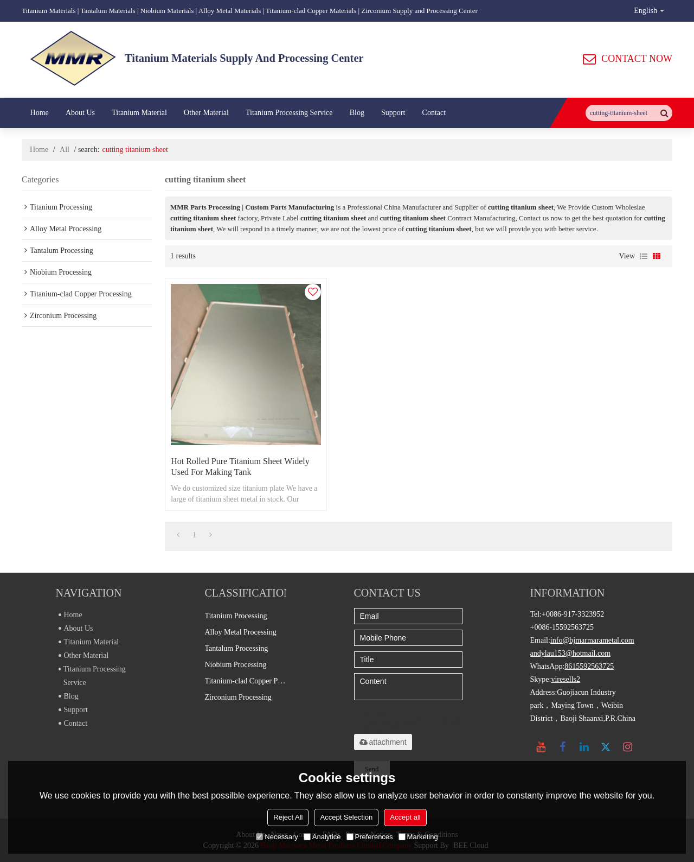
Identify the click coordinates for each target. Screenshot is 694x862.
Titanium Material (139, 113)
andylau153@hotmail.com (570, 653)
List (643, 256)
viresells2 (565, 679)
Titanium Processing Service (289, 113)
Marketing (418, 837)
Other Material (206, 113)
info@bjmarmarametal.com (592, 640)
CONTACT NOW (636, 58)
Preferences (369, 837)
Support (393, 113)
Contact (434, 113)
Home (39, 113)
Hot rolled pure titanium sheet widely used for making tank (240, 467)
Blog (357, 113)
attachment (383, 742)
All (64, 149)
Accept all (405, 817)
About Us (80, 113)
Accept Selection (346, 817)
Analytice (322, 837)
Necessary (277, 837)
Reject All (288, 817)
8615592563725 (589, 666)
